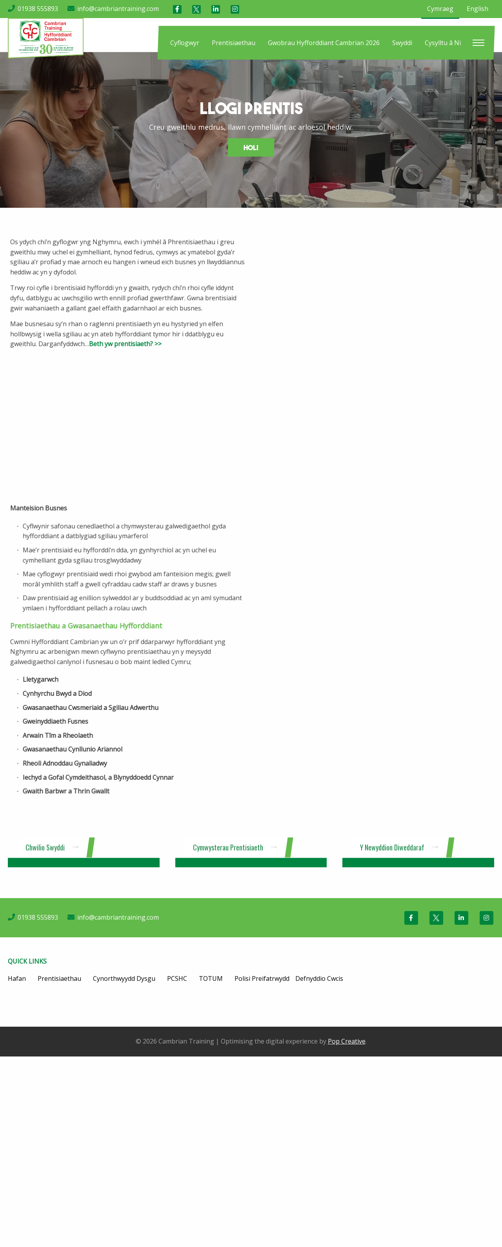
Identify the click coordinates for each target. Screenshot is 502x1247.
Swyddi (402, 42)
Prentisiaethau (233, 42)
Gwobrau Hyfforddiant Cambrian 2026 (324, 42)
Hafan (17, 978)
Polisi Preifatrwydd (262, 978)
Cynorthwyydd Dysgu (124, 978)
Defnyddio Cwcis (319, 978)
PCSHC (177, 978)
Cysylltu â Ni (443, 42)
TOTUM (211, 978)
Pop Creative (347, 1041)
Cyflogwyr (184, 42)
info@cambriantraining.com (118, 8)
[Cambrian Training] (46, 37)
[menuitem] (185, 43)
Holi (251, 147)
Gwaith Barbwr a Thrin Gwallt (43, 791)
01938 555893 (38, 8)
